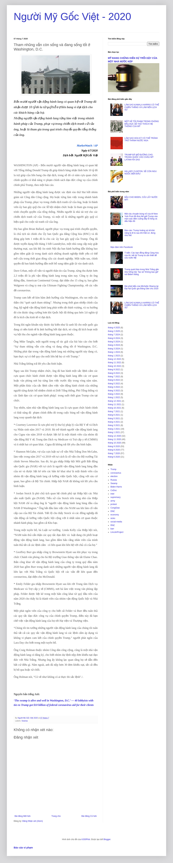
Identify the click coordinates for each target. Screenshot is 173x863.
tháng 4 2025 (114, 327)
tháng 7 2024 (114, 334)
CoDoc (113, 490)
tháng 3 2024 (114, 348)
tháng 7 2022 (114, 376)
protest (113, 504)
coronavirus (115, 473)
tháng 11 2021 (114, 404)
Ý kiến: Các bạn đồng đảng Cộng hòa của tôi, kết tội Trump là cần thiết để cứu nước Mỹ (142, 255)
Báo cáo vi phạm (23, 847)
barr (112, 529)
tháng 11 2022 (114, 362)
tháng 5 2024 (114, 341)
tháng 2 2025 (114, 331)
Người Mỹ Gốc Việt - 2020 (72, 16)
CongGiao (115, 508)
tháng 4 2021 (114, 422)
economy (114, 514)
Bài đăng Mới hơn (22, 816)
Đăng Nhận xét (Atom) (32, 821)
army (112, 501)
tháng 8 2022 (114, 373)
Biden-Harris (116, 487)
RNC (112, 525)
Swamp (25, 721)
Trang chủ (55, 816)
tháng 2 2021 (114, 429)
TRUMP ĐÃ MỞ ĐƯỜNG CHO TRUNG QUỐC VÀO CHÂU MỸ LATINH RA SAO (139, 157)
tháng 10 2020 (114, 443)
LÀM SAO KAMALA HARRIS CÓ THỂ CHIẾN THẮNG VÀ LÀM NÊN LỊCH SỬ (142, 107)
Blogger (106, 839)
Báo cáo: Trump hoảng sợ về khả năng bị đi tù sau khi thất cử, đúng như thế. (140, 233)
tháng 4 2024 (114, 345)
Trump (113, 469)
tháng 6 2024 (114, 338)
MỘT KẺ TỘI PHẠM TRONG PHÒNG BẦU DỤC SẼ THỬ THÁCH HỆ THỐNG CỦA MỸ (142, 124)
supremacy (115, 497)
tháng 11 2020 (114, 439)
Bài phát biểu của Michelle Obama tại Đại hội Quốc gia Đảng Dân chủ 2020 (141, 287)
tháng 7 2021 (114, 411)
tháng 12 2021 (114, 401)
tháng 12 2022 (114, 359)
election (114, 476)
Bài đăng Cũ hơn (89, 816)
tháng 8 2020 (114, 450)
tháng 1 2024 (114, 352)
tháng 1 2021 (114, 432)
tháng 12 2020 (114, 436)
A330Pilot (85, 839)
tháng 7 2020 (114, 453)
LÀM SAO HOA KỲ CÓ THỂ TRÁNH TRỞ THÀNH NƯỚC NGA (141, 139)
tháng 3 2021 (114, 425)
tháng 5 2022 (114, 383)
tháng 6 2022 (114, 380)
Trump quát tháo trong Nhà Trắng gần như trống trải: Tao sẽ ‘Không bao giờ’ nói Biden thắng (142, 272)
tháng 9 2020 (114, 446)
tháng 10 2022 (114, 366)
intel (112, 494)
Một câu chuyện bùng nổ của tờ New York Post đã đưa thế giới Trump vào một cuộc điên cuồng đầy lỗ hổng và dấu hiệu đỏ (141, 217)
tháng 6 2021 (114, 415)
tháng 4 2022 (114, 387)
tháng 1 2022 (114, 397)
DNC (112, 511)
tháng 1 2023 (114, 355)
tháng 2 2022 (114, 394)
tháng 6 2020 (114, 457)
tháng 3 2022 (114, 390)
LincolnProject (116, 532)
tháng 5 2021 (114, 418)
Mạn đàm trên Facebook (121, 247)
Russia (113, 480)
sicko (112, 518)
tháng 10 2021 (114, 408)
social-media (116, 522)
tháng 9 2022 (114, 369)
